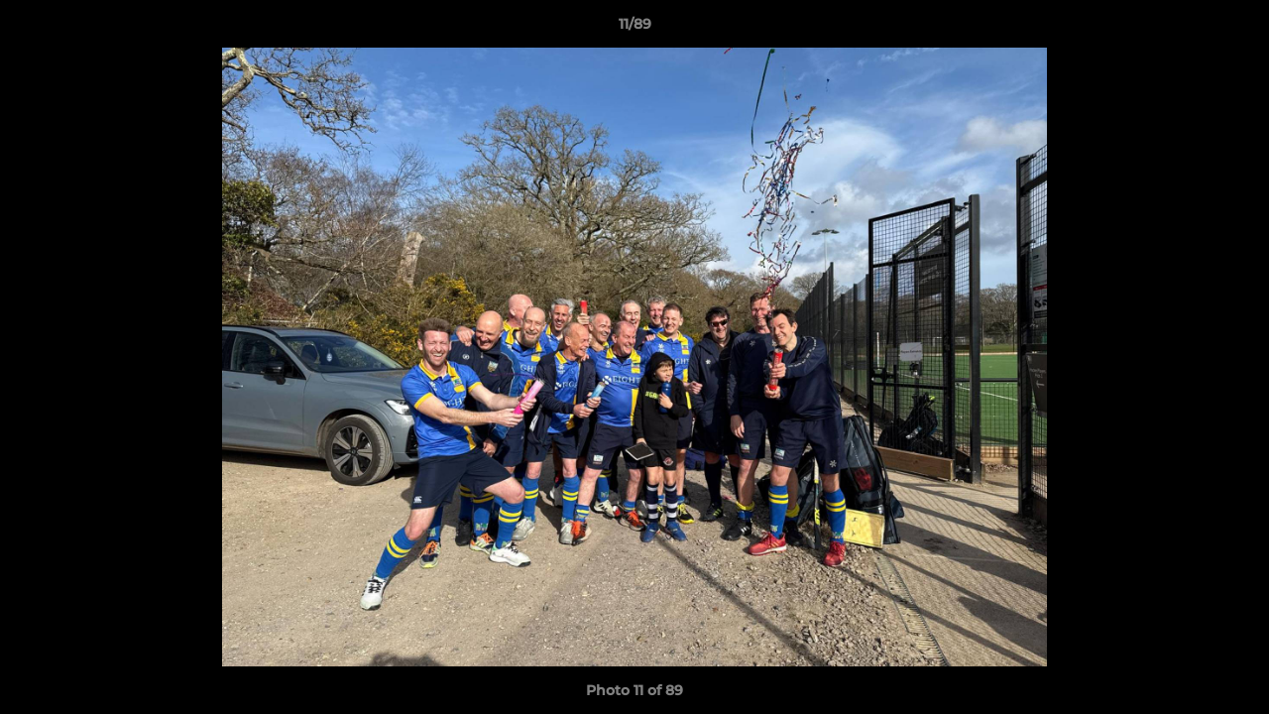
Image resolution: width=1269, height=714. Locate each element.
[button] (1233, 29)
